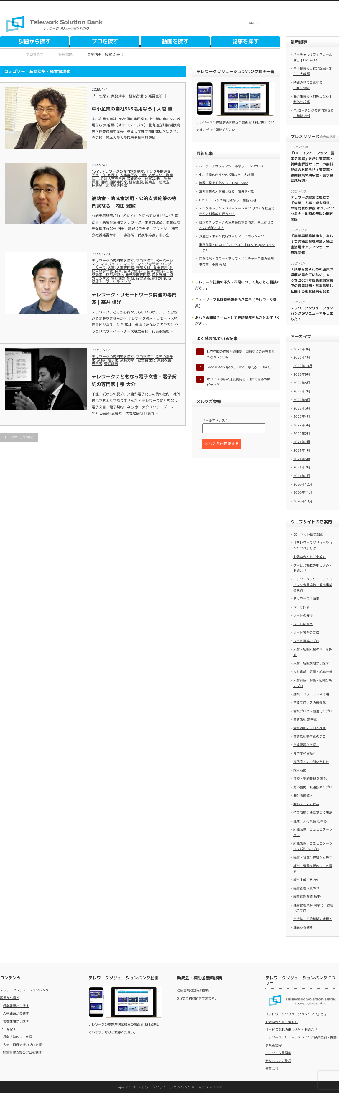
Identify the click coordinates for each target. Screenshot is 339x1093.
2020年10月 (302, 501)
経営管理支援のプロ (307, 888)
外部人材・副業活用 (152, 267)
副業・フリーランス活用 (311, 694)
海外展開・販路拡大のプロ (312, 787)
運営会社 (271, 1068)
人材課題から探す (16, 1013)
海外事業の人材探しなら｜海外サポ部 (226, 191)
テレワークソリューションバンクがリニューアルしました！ (312, 313)
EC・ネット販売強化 (308, 534)
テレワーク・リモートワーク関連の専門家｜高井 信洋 (134, 298)
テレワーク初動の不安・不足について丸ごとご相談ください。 (237, 285)
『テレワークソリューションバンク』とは (296, 1014)
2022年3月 (301, 425)
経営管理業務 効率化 (308, 896)
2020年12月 (302, 484)
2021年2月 (301, 467)
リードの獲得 (303, 615)
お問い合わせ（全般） (309, 556)
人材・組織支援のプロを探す (24, 1044)
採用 (118, 271)
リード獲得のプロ (306, 632)
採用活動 (299, 770)
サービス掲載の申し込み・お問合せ (291, 1029)
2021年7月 (301, 442)
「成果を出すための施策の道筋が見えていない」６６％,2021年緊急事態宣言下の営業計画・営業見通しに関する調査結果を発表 (312, 280)
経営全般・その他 (306, 879)
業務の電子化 (134, 271)
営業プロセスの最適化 (309, 702)
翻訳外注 (159, 278)
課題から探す (34, 41)
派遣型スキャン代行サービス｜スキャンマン (231, 236)
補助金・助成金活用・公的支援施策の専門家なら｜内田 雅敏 (134, 202)
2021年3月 (301, 459)
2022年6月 (301, 399)
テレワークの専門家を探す (123, 171)
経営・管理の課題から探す (312, 857)
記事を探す (245, 41)
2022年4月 (301, 416)
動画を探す (175, 41)
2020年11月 (302, 492)
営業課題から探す (306, 744)
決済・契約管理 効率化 (310, 778)
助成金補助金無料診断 (193, 990)
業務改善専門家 (137, 274)
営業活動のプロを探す (309, 728)
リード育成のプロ (306, 640)
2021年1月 (301, 475)
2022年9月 (301, 374)
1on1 (96, 171)
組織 (104, 181)
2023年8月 (301, 349)
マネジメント (111, 264)
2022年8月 (301, 382)
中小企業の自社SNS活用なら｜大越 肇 (132, 108)
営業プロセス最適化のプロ (312, 711)
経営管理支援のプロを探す (22, 1052)
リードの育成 (303, 624)
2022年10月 (302, 366)
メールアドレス (215, 420)
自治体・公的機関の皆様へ (312, 919)
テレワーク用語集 (306, 598)
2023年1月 (301, 357)
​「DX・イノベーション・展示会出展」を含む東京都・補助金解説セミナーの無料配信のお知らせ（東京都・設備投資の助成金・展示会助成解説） (312, 167)
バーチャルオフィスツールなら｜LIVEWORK (231, 166)
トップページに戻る (19, 437)
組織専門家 (118, 181)
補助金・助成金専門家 (109, 185)
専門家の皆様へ (304, 753)
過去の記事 (328, 136)
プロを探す (105, 41)
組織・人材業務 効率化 (310, 821)
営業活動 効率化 (305, 719)
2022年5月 (301, 408)
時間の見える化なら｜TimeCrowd (223, 183)
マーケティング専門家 (141, 264)
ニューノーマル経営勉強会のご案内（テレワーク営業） (236, 302)
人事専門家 (129, 174)
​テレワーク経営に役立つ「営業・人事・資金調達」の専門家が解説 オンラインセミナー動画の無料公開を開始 (312, 208)
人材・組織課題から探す (311, 663)
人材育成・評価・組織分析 (312, 671)
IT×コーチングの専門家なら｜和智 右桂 (227, 200)
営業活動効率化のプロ (309, 736)
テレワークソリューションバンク (24, 990)
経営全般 (155, 95)
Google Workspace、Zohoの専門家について (238, 367)
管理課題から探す (16, 1021)
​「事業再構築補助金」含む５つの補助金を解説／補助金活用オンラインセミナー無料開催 (312, 244)
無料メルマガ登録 (306, 804)
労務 (143, 174)
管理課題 (118, 278)
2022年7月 (301, 391)
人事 (111, 267)
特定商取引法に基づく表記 (312, 812)
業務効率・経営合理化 (129, 95)
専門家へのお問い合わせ (311, 762)
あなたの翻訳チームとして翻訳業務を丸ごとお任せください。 (237, 320)
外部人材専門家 (113, 178)
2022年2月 (301, 433)
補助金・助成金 (157, 181)
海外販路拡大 (303, 795)
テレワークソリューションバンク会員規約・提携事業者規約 (312, 584)
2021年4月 (301, 450)
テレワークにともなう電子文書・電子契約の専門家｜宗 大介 (134, 380)
